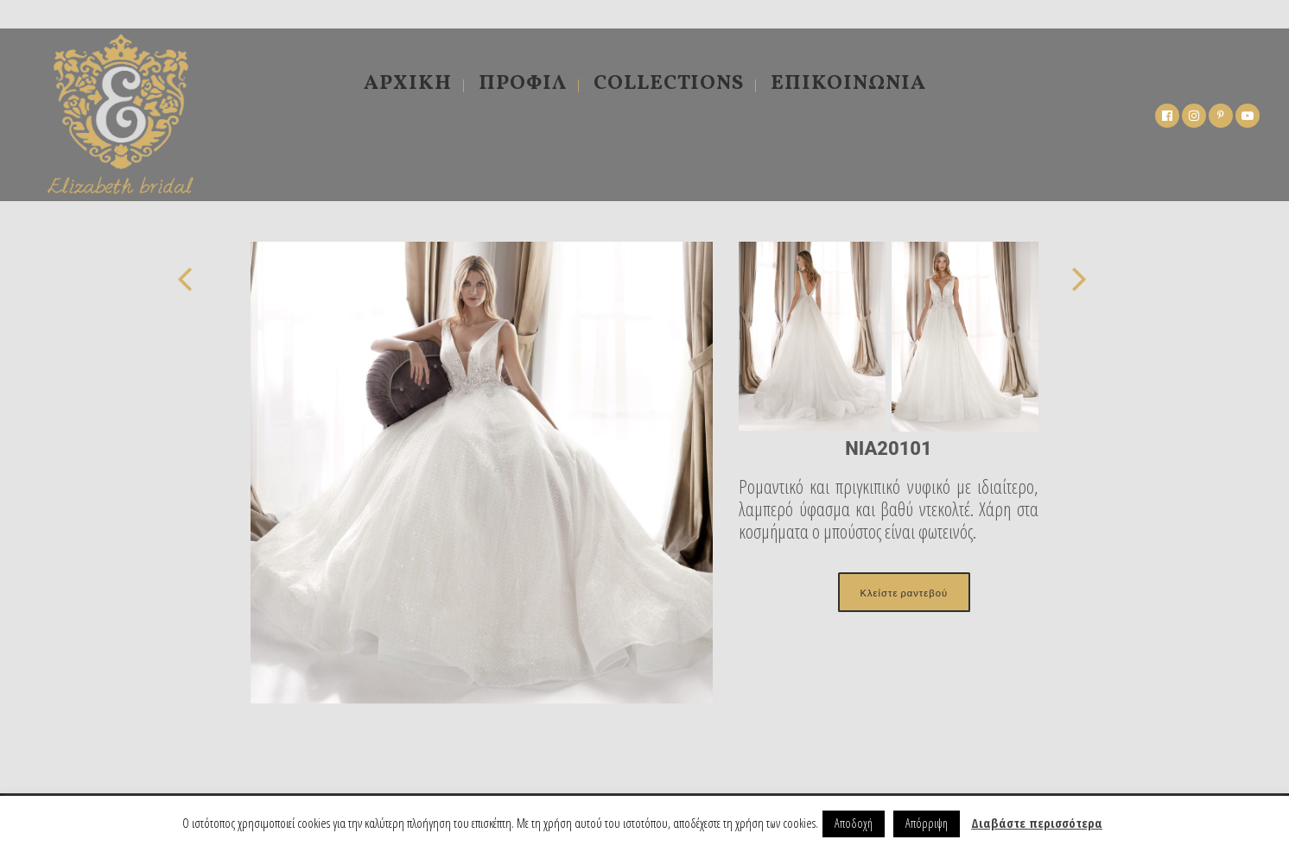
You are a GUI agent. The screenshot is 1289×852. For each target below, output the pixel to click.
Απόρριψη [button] (926, 823)
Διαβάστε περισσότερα (1036, 822)
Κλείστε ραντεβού (904, 592)
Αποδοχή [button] (854, 823)
